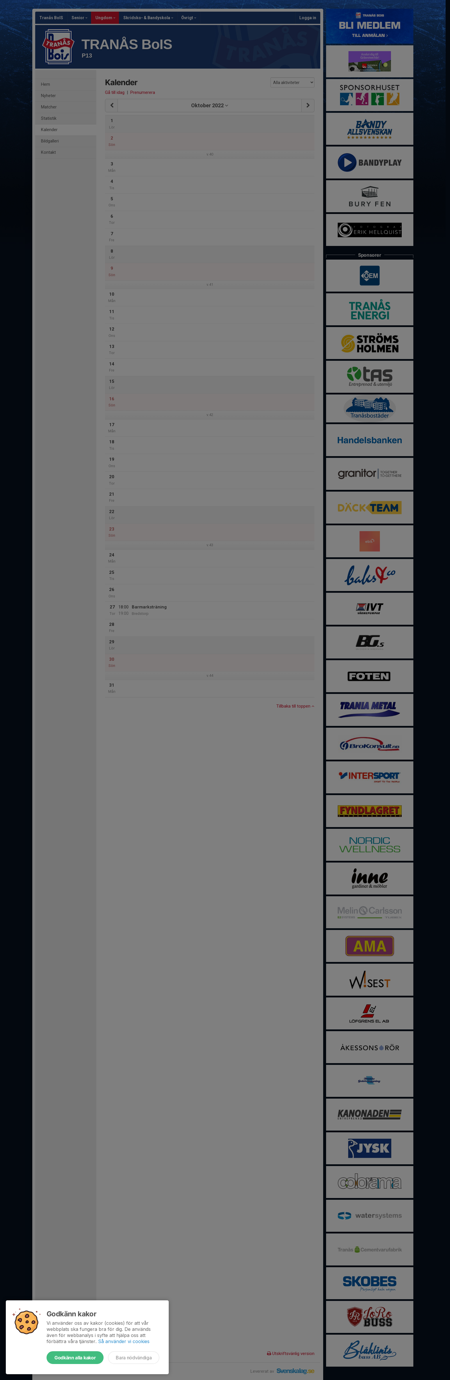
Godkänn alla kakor (75, 1358)
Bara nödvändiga (134, 1358)
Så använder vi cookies (124, 1341)
